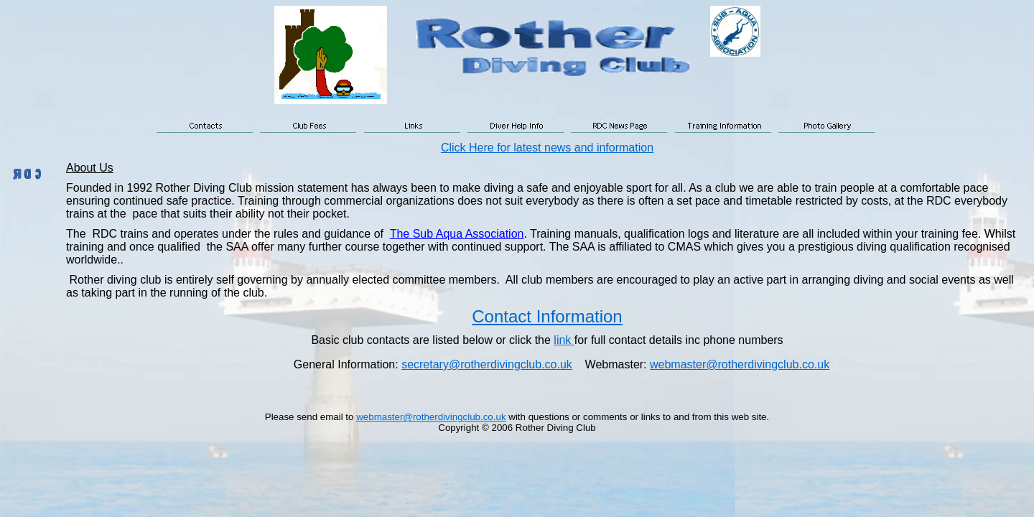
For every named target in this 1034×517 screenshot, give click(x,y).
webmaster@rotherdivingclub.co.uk (739, 364)
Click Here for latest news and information (547, 147)
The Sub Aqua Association (457, 234)
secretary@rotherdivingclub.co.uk (486, 364)
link (564, 340)
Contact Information (547, 316)
